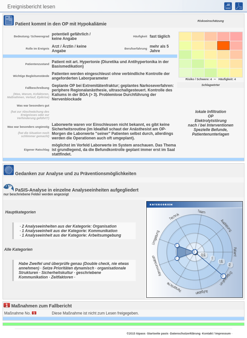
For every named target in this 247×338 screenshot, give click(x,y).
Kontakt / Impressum (216, 333)
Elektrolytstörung (210, 120)
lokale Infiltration (210, 111)
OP (210, 116)
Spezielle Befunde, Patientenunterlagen (210, 131)
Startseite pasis (158, 333)
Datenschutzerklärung (185, 333)
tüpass (140, 333)
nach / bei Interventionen (210, 125)
